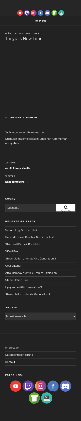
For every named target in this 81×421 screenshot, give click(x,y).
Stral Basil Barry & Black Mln (22, 244)
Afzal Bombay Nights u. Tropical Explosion (31, 272)
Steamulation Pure (17, 280)
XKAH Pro (11, 251)
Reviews (32, 117)
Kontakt (10, 362)
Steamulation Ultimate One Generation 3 (30, 258)
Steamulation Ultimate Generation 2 (27, 294)
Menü (40, 20)
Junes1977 (17, 117)
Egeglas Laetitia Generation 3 (23, 287)
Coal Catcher (13, 265)
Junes (35, 33)
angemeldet (25, 138)
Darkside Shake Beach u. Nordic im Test (29, 237)
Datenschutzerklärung (19, 354)
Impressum (12, 347)
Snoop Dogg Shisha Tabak (21, 230)
